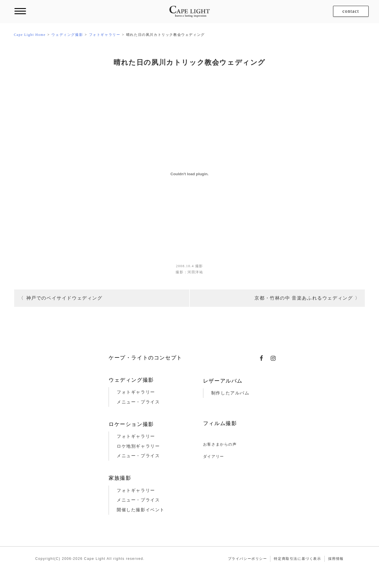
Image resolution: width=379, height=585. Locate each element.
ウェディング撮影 (131, 380)
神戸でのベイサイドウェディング (64, 298)
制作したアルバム (230, 393)
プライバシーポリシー (247, 559)
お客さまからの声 (220, 444)
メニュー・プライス (138, 402)
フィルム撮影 (220, 423)
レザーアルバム (223, 381)
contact (351, 11)
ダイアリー (213, 456)
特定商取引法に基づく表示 (297, 559)
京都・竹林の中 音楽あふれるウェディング (303, 298)
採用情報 (336, 559)
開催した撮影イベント (141, 510)
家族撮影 (120, 478)
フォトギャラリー (136, 392)
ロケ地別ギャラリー (138, 446)
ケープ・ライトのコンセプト (145, 358)
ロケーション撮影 (131, 424)
